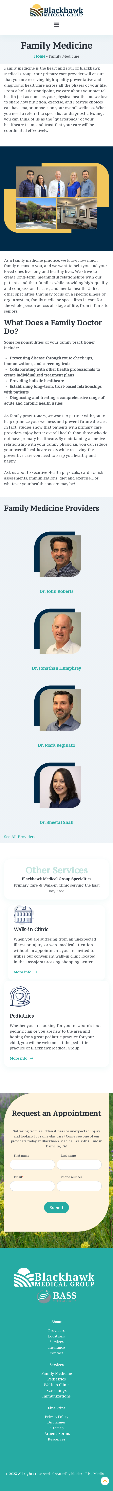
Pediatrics (56, 1379)
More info (25, 972)
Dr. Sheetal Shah (56, 822)
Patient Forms (56, 1433)
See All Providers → (22, 836)
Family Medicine (56, 1373)
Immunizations (56, 1396)
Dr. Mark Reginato (56, 745)
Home (39, 56)
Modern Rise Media (87, 1474)
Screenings (56, 1390)
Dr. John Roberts (56, 591)
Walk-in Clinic (57, 1384)
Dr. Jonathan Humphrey (56, 668)
